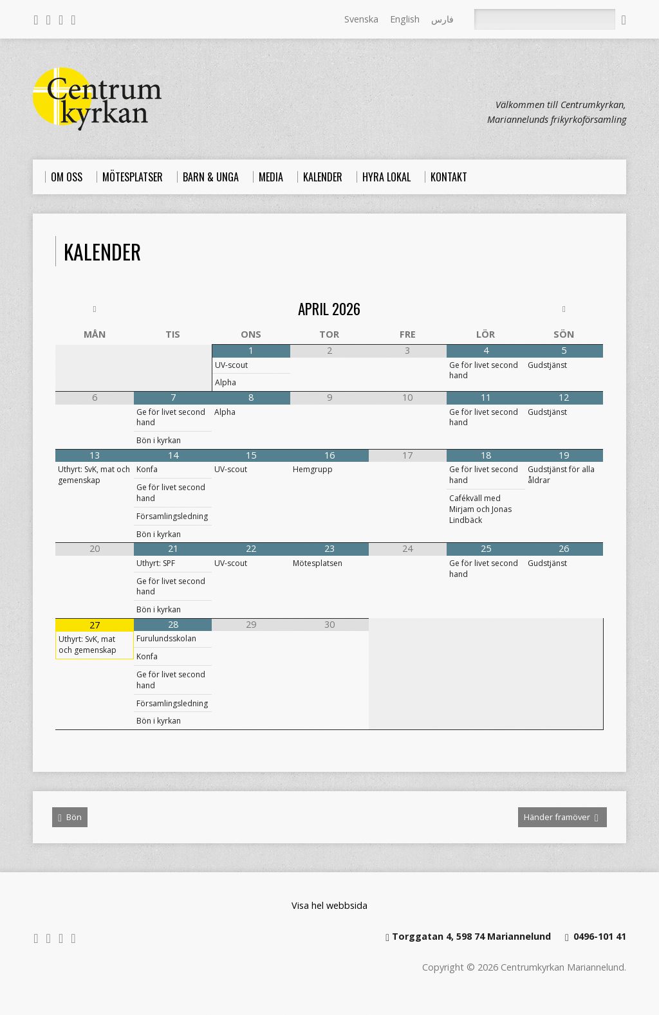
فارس (442, 19)
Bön (70, 817)
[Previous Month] (94, 309)
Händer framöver (561, 817)
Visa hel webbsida (329, 905)
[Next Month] (564, 309)
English (405, 19)
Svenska (361, 19)
